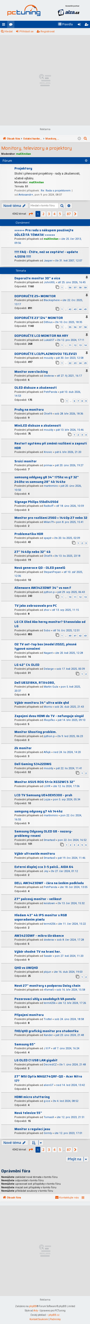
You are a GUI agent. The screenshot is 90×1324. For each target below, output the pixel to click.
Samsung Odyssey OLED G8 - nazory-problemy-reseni (43, 833)
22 (70, 363)
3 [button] (49, 213)
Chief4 (48, 413)
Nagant (48, 653)
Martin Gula (51, 686)
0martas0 (49, 840)
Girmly (48, 1133)
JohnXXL (49, 282)
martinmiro (51, 485)
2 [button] (43, 213)
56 (70, 287)
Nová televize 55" (28, 1112)
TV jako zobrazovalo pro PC (35, 605)
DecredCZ (50, 1064)
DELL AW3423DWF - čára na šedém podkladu (49, 883)
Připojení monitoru (29, 1014)
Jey (46, 871)
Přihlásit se (26, 31)
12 (75, 345)
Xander (48, 1035)
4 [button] (54, 213)
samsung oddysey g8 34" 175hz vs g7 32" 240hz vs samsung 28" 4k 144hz (46, 479)
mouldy (48, 357)
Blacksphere (52, 300)
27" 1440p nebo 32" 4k (32, 551)
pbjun (47, 971)
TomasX (49, 1117)
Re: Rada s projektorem (56, 190)
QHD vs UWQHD (26, 967)
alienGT (49, 1085)
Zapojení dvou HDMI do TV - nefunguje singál (49, 715)
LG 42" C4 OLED (26, 664)
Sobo (47, 630)
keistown (49, 903)
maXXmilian (23, 153)
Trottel (48, 1019)
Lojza (47, 799)
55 (70, 327)
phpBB (33, 1306)
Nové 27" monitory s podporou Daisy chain (47, 985)
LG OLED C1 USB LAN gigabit (36, 1060)
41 (75, 635)
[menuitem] (65, 24)
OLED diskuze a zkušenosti (35, 387)
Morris (48, 706)
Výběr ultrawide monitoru (34, 853)
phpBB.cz (54, 1315)
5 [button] (60, 213)
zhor (46, 610)
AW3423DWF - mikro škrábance (39, 935)
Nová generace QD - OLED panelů (39, 567)
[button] (30, 214)
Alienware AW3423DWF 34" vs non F (42, 587)
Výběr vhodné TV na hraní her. (37, 951)
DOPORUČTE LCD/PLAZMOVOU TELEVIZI (45, 353)
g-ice (47, 1101)
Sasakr (48, 956)
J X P (47, 1048)
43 (75, 309)
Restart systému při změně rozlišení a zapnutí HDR (50, 446)
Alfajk (47, 752)
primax (48, 465)
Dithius (48, 322)
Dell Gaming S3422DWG (32, 764)
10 (70, 597)
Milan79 (49, 522)
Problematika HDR (28, 533)
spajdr (48, 538)
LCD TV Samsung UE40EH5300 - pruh (43, 795)
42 (70, 309)
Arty (35, 1310)
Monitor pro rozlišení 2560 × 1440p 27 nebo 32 (50, 517)
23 (75, 363)
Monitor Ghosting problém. (35, 731)
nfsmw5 (49, 989)
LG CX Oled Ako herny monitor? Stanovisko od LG (49, 624)
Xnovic (48, 452)
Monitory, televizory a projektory (36, 148)
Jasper (48, 260)
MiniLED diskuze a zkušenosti (37, 425)
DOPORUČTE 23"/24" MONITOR (38, 317)
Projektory (23, 168)
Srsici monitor (25, 461)
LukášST (49, 340)
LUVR (47, 786)
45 (85, 309)
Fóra (11, 25)
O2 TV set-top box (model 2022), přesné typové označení (45, 646)
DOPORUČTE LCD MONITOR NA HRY (41, 335)
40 (70, 635)
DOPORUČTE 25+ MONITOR (35, 296)
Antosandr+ (25, 194)
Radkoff (49, 505)
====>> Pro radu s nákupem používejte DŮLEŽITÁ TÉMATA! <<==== (43, 232)
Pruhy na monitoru (29, 409)
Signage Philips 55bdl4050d (36, 501)
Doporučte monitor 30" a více (37, 278)
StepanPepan (52, 572)
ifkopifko (49, 720)
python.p (49, 592)
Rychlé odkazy (4, 25)
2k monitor (23, 748)
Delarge (49, 668)
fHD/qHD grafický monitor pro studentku (46, 1031)
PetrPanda (50, 392)
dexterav (49, 375)
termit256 (49, 923)
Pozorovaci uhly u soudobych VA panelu (45, 998)
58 (80, 287)
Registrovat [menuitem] (87, 25)
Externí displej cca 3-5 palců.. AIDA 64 (43, 866)
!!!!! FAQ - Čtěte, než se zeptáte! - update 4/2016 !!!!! (46, 254)
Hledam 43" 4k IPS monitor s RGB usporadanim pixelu (40, 917)
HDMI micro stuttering (32, 1096)
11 (70, 345)
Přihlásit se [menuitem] (80, 25)
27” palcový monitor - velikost (38, 898)
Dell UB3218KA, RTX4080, (34, 682)
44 (80, 309)
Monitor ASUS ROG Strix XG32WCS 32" (44, 781)
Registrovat (47, 31)
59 (85, 287)
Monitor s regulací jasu (32, 1129)
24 (80, 363)
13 (80, 345)
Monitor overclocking (31, 371)
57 (75, 287)
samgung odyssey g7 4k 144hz (38, 811)
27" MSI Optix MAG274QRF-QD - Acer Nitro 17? (48, 1079)
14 (85, 345)
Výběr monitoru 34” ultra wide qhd (41, 702)
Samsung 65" (24, 1044)
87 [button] (69, 213)
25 (85, 363)
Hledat (8, 31)
